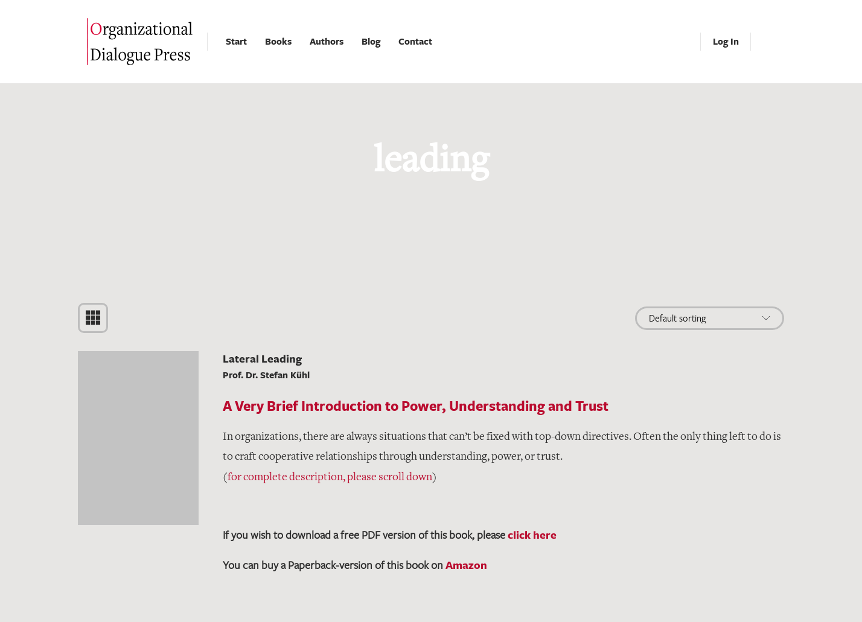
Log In (726, 41)
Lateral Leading (262, 358)
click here (532, 534)
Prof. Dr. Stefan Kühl (266, 375)
